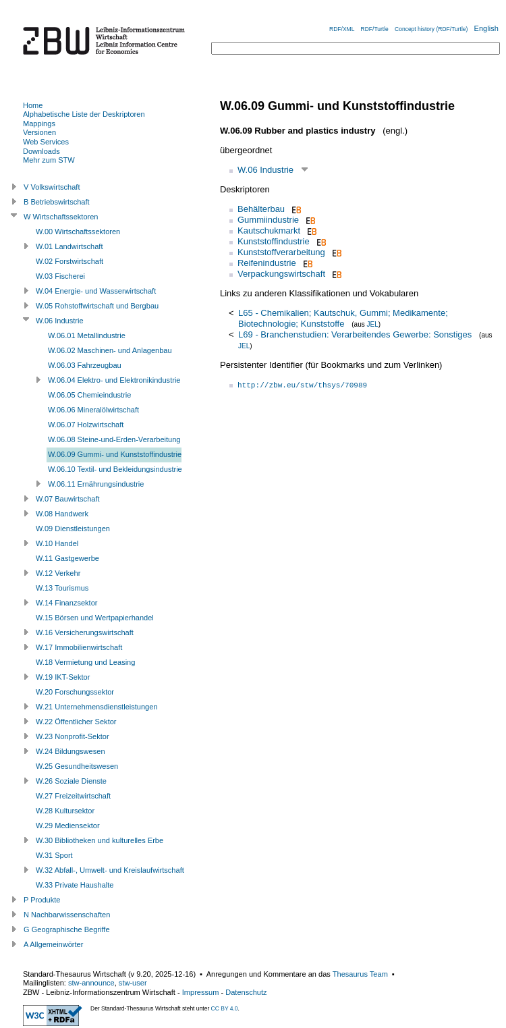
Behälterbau (261, 209)
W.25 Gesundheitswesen (77, 766)
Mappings (39, 123)
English (486, 28)
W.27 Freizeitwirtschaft (73, 796)
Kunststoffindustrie (273, 241)
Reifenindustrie (266, 263)
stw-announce (91, 983)
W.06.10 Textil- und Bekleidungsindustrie (115, 469)
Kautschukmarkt (268, 230)
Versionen (39, 132)
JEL (372, 324)
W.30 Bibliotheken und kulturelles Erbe (99, 840)
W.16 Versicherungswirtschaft (85, 632)
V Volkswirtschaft (52, 187)
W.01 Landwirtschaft (69, 246)
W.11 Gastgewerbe (67, 558)
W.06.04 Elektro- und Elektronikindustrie (114, 380)
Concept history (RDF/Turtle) (431, 29)
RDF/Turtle (375, 29)
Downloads (41, 151)
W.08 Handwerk (62, 514)
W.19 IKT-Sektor (63, 677)
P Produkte (42, 900)
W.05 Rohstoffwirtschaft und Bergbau (97, 306)
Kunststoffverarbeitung (281, 252)
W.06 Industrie (265, 170)
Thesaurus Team (360, 974)
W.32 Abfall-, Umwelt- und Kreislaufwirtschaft (110, 870)
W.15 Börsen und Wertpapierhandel (95, 618)
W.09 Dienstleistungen (73, 528)
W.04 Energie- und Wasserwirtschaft (96, 291)
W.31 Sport (54, 855)
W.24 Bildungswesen (70, 751)
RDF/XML (341, 29)
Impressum (200, 992)
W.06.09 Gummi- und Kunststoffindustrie (114, 454)
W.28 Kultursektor (65, 811)
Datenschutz (245, 992)
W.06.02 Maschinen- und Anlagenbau (110, 350)
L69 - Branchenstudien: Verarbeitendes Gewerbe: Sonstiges (355, 334)
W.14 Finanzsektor (66, 603)
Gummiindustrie (268, 220)
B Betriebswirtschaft (57, 202)
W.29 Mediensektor (68, 825)
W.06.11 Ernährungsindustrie (96, 484)
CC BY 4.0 (224, 1008)
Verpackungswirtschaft (281, 274)
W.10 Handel (57, 543)
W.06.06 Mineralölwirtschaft (93, 410)
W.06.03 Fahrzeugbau (84, 365)
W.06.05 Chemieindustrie (89, 395)
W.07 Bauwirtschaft (68, 499)
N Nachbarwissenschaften (67, 915)
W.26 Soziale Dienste (71, 781)
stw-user (133, 983)
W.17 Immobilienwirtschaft (79, 647)
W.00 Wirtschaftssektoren (78, 231)
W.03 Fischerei (60, 276)
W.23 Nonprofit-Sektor (72, 736)
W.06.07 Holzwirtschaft (85, 425)
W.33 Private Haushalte (74, 885)
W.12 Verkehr (58, 573)
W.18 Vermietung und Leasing (85, 662)
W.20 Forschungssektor (75, 692)
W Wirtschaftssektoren (61, 217)
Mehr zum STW (49, 160)
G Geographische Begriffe (67, 929)
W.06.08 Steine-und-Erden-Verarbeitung (114, 439)
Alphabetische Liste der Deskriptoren (84, 114)
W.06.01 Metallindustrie (86, 335)
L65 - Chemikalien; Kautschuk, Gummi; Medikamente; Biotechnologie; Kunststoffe (343, 318)
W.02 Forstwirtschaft (69, 261)
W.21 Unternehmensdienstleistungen (97, 707)
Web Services (46, 142)
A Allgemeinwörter (53, 944)
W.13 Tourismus (62, 588)
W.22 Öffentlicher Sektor (76, 722)
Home (33, 105)
